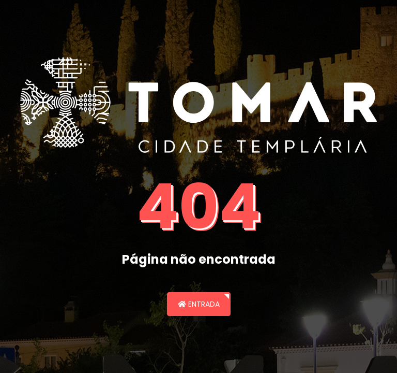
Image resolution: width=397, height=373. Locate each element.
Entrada (199, 304)
